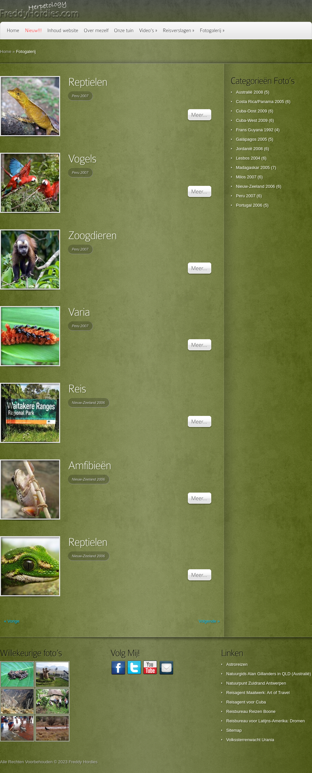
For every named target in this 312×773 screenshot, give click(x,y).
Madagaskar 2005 (253, 167)
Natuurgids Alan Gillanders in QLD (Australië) (268, 673)
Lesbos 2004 (248, 158)
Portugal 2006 (249, 205)
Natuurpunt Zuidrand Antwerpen (256, 683)
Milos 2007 (246, 176)
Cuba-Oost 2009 (251, 111)
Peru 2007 (80, 96)
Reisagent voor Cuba (246, 702)
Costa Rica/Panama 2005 (260, 101)
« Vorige (12, 621)
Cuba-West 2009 (251, 120)
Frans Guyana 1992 (254, 129)
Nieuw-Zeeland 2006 (88, 403)
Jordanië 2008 (249, 148)
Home (5, 51)
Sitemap (234, 730)
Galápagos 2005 (251, 139)
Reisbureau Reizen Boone (251, 711)
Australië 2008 (249, 92)
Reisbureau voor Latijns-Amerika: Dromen (265, 720)
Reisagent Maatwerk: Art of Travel (258, 692)
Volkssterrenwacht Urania (250, 739)
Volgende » (209, 621)
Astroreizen (237, 664)
